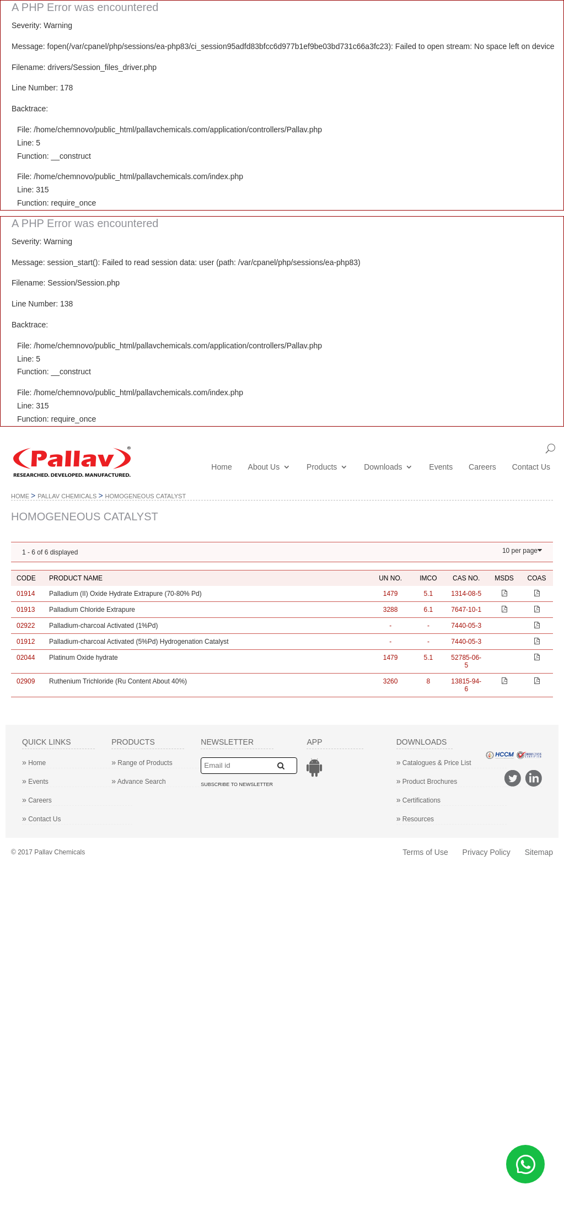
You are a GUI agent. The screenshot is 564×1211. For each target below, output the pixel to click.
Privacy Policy (487, 852)
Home (221, 467)
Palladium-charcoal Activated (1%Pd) (103, 625)
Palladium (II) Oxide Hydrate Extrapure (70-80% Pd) (125, 594)
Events (441, 467)
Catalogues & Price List (433, 763)
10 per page (520, 551)
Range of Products (142, 763)
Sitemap (539, 852)
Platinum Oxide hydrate (83, 657)
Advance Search (138, 781)
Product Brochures (427, 781)
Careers (482, 467)
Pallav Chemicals (66, 496)
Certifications (418, 800)
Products (322, 467)
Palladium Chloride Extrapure (92, 609)
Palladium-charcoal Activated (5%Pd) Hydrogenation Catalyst (139, 641)
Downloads (383, 467)
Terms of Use (425, 852)
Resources (415, 819)
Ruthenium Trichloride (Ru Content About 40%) (118, 681)
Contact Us (531, 467)
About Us (264, 467)
